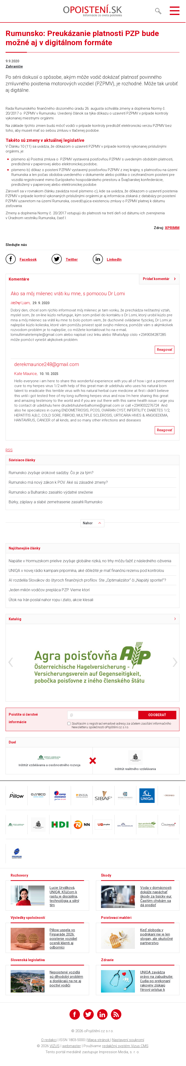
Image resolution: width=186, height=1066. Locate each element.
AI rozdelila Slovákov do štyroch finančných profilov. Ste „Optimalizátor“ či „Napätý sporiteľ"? (87, 580)
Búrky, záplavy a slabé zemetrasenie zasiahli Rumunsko (55, 502)
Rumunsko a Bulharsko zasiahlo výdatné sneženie (51, 492)
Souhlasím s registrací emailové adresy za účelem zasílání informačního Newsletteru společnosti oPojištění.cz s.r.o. (121, 725)
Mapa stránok (98, 1040)
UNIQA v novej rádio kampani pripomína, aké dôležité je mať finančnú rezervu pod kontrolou (86, 570)
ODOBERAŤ (157, 715)
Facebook (28, 259)
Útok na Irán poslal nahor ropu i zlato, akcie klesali (51, 600)
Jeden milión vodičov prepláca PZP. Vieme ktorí (49, 590)
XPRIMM (172, 228)
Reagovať (164, 350)
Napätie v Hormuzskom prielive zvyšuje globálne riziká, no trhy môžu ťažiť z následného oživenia (90, 561)
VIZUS (55, 1046)
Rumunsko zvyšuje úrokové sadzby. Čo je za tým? (51, 472)
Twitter (72, 259)
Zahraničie (14, 66)
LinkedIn (114, 259)
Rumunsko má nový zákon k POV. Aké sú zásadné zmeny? (58, 482)
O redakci (49, 1040)
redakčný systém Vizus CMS (125, 1046)
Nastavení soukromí (128, 1040)
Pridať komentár (156, 279)
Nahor (88, 523)
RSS (9, 450)
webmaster (71, 1046)
